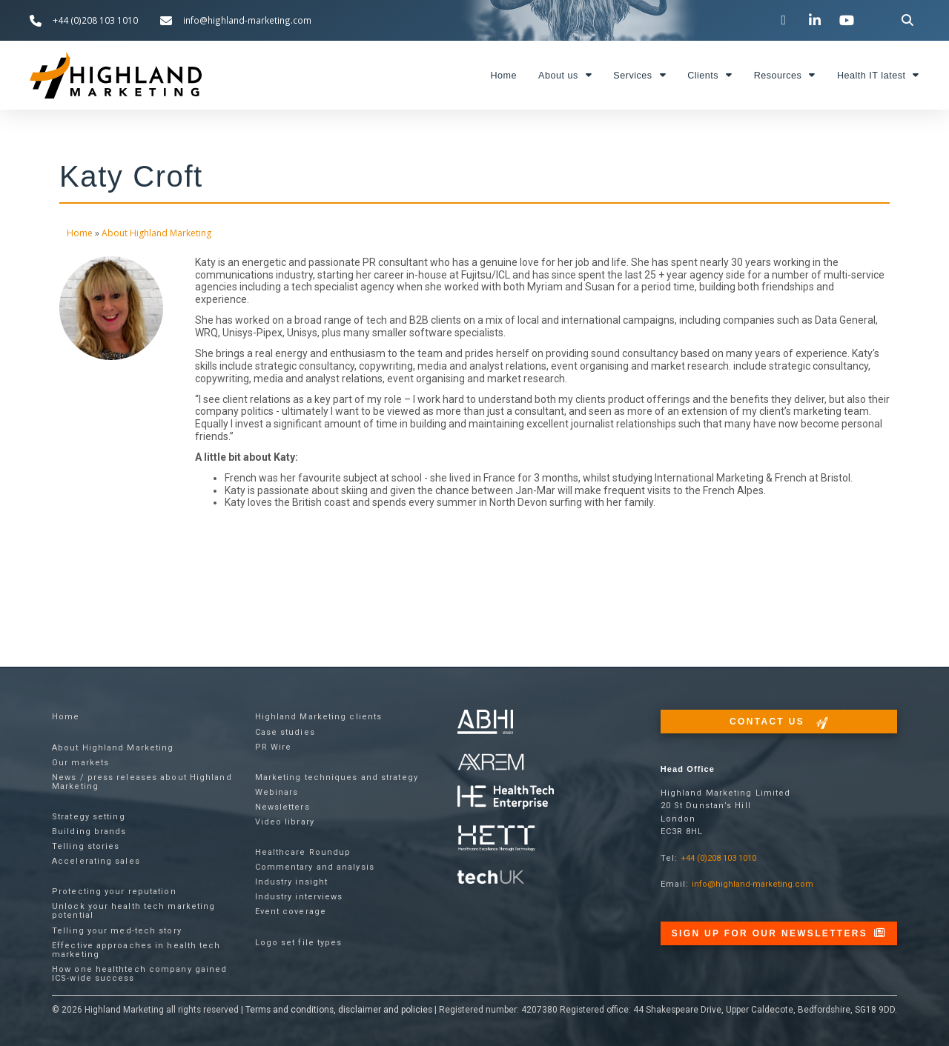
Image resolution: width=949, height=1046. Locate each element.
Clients (710, 75)
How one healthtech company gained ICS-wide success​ (139, 974)
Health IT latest (878, 75)
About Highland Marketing (156, 233)
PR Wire (273, 747)
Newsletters (282, 807)
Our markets (80, 762)
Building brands (89, 831)
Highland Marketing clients (319, 717)
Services (639, 75)
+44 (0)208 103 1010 (718, 858)
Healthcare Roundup (303, 852)
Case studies (285, 732)
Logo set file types (299, 942)
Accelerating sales (96, 861)
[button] (907, 20)
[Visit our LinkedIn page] (817, 20)
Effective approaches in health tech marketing (136, 950)
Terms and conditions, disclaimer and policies (338, 1010)
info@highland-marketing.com (752, 884)
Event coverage (290, 911)
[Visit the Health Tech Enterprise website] (505, 797)
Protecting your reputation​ (114, 891)
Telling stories (86, 846)
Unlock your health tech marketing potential (133, 911)
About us (565, 75)
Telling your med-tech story (117, 931)
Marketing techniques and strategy (336, 777)
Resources (785, 75)
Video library (284, 822)
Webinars (277, 792)
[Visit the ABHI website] (485, 722)
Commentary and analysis (314, 867)
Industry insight (291, 882)
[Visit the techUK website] (490, 761)
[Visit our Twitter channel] (785, 20)
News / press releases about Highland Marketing (142, 782)
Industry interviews (299, 897)
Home (503, 75)
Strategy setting (88, 817)
